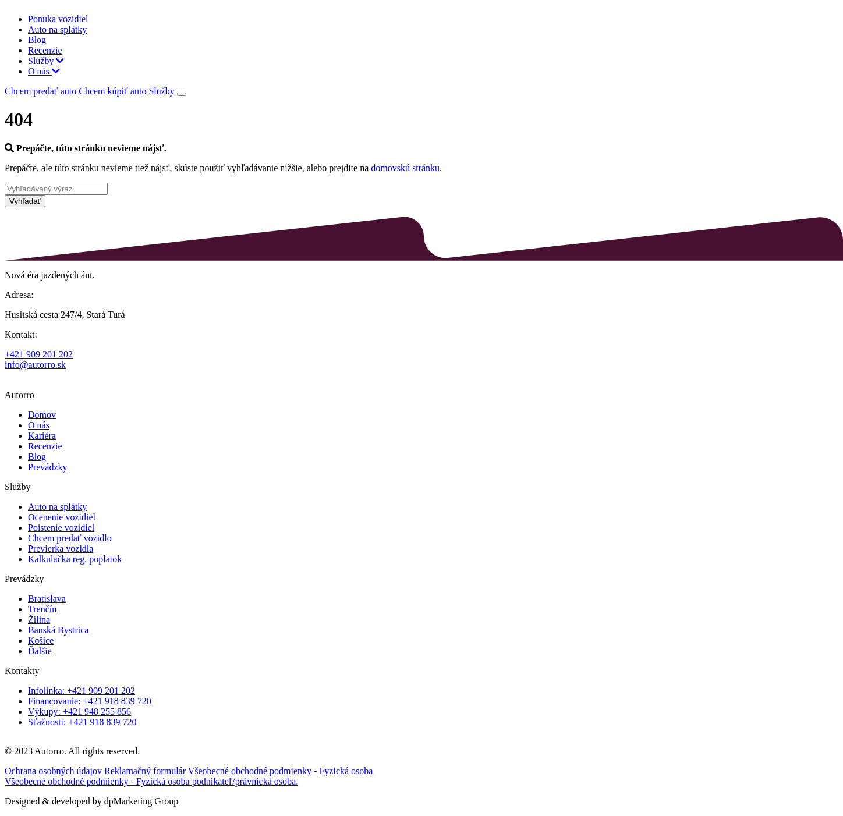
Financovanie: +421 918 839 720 (89, 701)
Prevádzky (48, 467)
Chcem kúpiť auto (113, 91)
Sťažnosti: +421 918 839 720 (82, 722)
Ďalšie (40, 651)
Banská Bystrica (58, 630)
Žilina (39, 620)
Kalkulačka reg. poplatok (75, 559)
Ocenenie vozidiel (61, 517)
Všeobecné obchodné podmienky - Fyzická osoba (280, 771)
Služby (46, 61)
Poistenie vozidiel (61, 528)
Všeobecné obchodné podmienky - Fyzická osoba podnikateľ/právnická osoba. (151, 781)
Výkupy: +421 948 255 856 (79, 711)
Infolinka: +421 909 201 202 (81, 691)
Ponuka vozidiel (58, 19)
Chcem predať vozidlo (70, 538)
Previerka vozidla (60, 549)
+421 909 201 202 (39, 354)
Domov (42, 415)
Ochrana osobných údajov (54, 771)
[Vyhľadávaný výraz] (56, 189)
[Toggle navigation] (181, 94)
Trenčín (42, 609)
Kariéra (42, 436)
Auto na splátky (57, 29)
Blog (37, 40)
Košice (41, 640)
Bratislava (47, 599)
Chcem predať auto (42, 91)
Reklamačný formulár (146, 771)
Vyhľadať (25, 201)
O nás (44, 71)
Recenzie (45, 50)
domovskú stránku (405, 168)
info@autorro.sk (35, 365)
